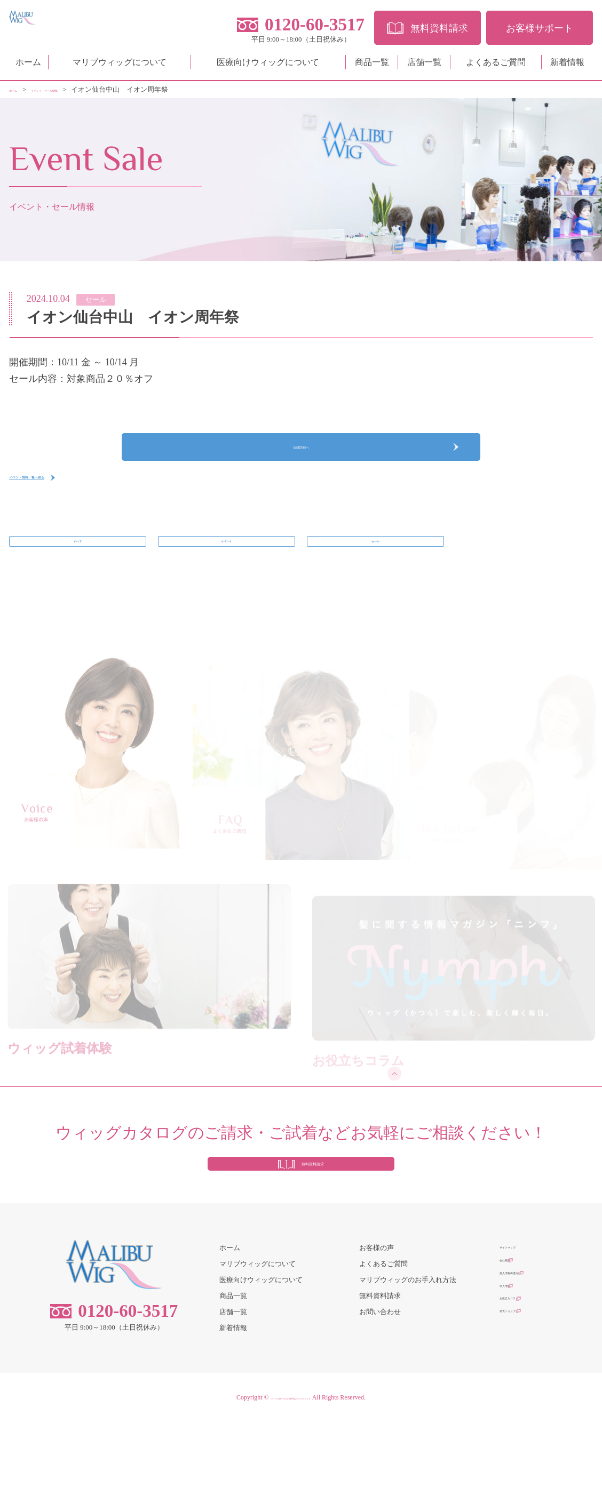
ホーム (28, 66)
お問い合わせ (380, 1386)
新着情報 (567, 66)
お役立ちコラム (524, 1386)
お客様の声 (376, 1322)
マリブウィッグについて (120, 66)
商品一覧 (372, 66)
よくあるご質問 (496, 66)
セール (375, 581)
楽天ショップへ (524, 1402)
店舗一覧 (424, 66)
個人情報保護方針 (527, 1354)
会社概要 (513, 1338)
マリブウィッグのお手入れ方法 (407, 1354)
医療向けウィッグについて (268, 66)
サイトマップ (520, 1322)
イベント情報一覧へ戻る (62, 506)
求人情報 (513, 1370)
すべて (78, 581)
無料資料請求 (380, 1370)
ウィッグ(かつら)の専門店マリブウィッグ (290, 1472)
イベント (226, 581)
